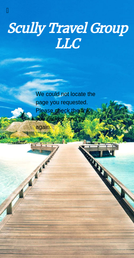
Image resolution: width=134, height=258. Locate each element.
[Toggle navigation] (7, 12)
